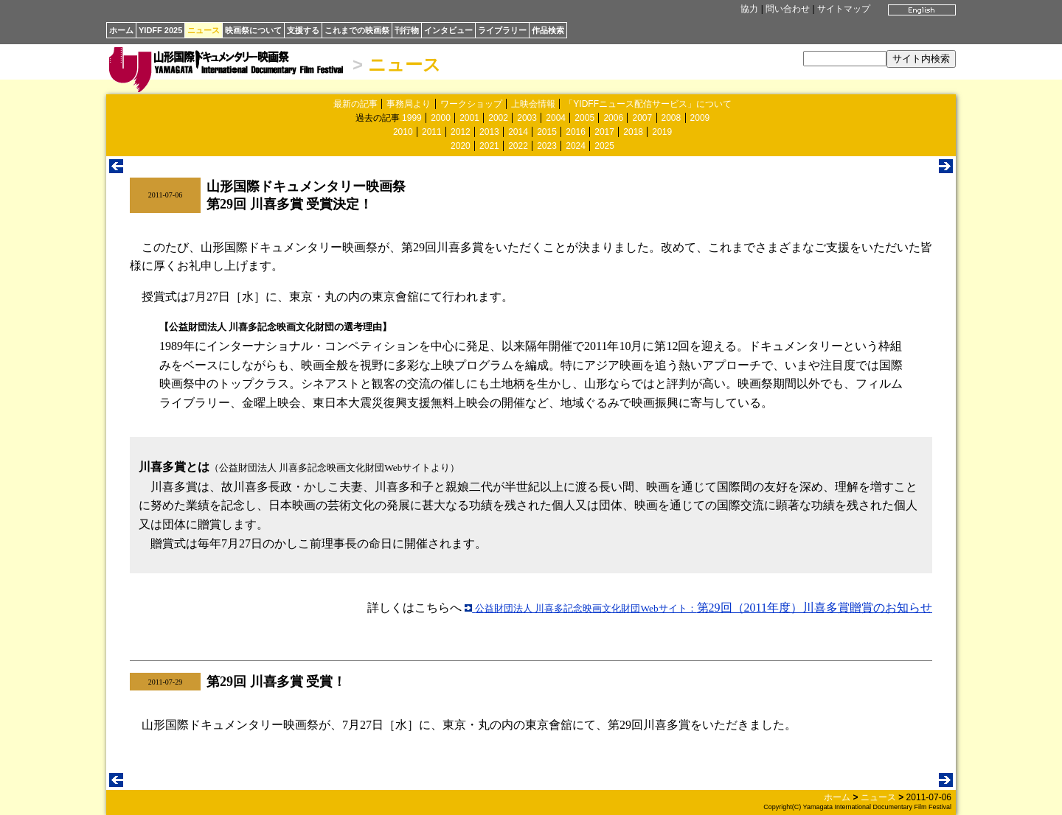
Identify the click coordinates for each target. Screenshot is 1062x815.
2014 (518, 132)
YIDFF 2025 (160, 30)
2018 (633, 132)
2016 (576, 132)
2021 (489, 146)
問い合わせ (788, 9)
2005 (584, 118)
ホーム (121, 30)
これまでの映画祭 (356, 30)
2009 (700, 118)
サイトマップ (843, 9)
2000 (441, 118)
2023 (547, 146)
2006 (613, 118)
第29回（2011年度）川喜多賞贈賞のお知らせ (698, 607)
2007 (642, 118)
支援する (303, 30)
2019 (662, 132)
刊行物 (407, 30)
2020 (461, 146)
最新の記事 (355, 104)
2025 (604, 146)
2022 (518, 146)
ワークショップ (471, 104)
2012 (461, 132)
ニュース (203, 30)
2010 (403, 132)
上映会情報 (533, 104)
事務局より (408, 104)
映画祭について (253, 30)
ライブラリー (502, 30)
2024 (576, 146)
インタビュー (448, 30)
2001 (469, 118)
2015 (547, 132)
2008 (671, 118)
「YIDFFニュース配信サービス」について (648, 104)
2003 (527, 118)
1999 (412, 118)
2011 (432, 132)
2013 (489, 132)
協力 (749, 9)
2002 (498, 118)
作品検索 (548, 30)
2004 (556, 118)
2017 (604, 132)
